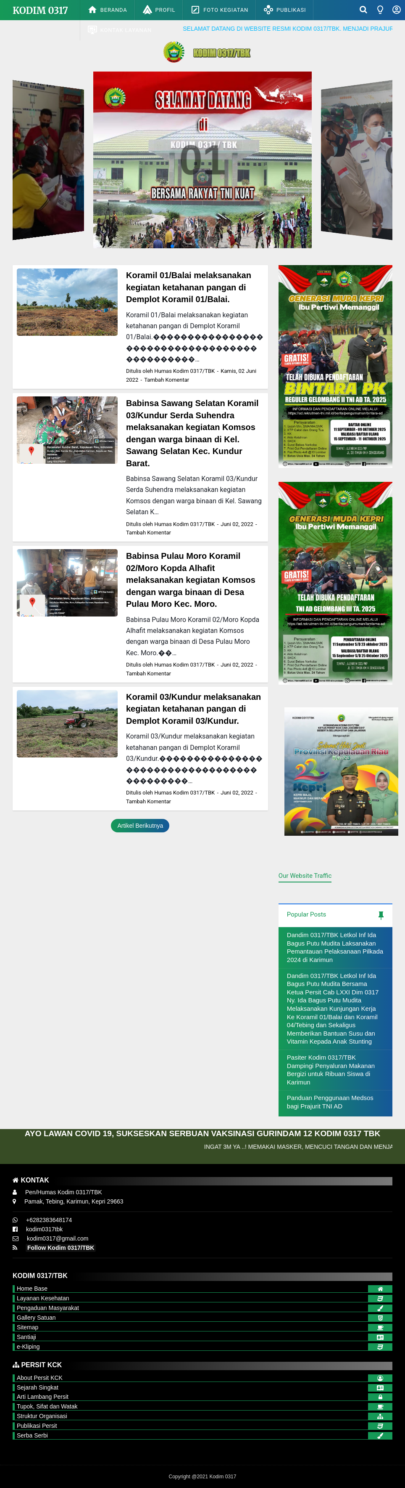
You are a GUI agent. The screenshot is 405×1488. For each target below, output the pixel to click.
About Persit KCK (40, 1377)
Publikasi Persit (37, 1425)
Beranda (107, 10)
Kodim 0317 (40, 10)
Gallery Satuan (36, 1317)
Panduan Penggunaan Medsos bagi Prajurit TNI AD (330, 1102)
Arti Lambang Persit (42, 1396)
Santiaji (26, 1337)
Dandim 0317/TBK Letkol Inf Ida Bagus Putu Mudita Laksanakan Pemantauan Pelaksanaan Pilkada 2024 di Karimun (335, 947)
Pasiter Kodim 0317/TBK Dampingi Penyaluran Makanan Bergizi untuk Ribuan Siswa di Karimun (331, 1070)
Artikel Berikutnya (140, 825)
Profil (159, 10)
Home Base (32, 1288)
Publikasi (284, 10)
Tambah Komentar (166, 380)
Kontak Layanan (119, 30)
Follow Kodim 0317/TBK (60, 1247)
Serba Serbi (32, 1435)
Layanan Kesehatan (43, 1298)
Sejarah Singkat (37, 1387)
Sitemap (27, 1327)
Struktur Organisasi (42, 1416)
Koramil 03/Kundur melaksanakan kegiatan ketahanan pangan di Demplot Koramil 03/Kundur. (193, 708)
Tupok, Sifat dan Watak (47, 1406)
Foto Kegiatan (219, 10)
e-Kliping (28, 1346)
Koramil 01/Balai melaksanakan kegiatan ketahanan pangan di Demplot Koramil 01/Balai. (188, 287)
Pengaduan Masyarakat (48, 1308)
